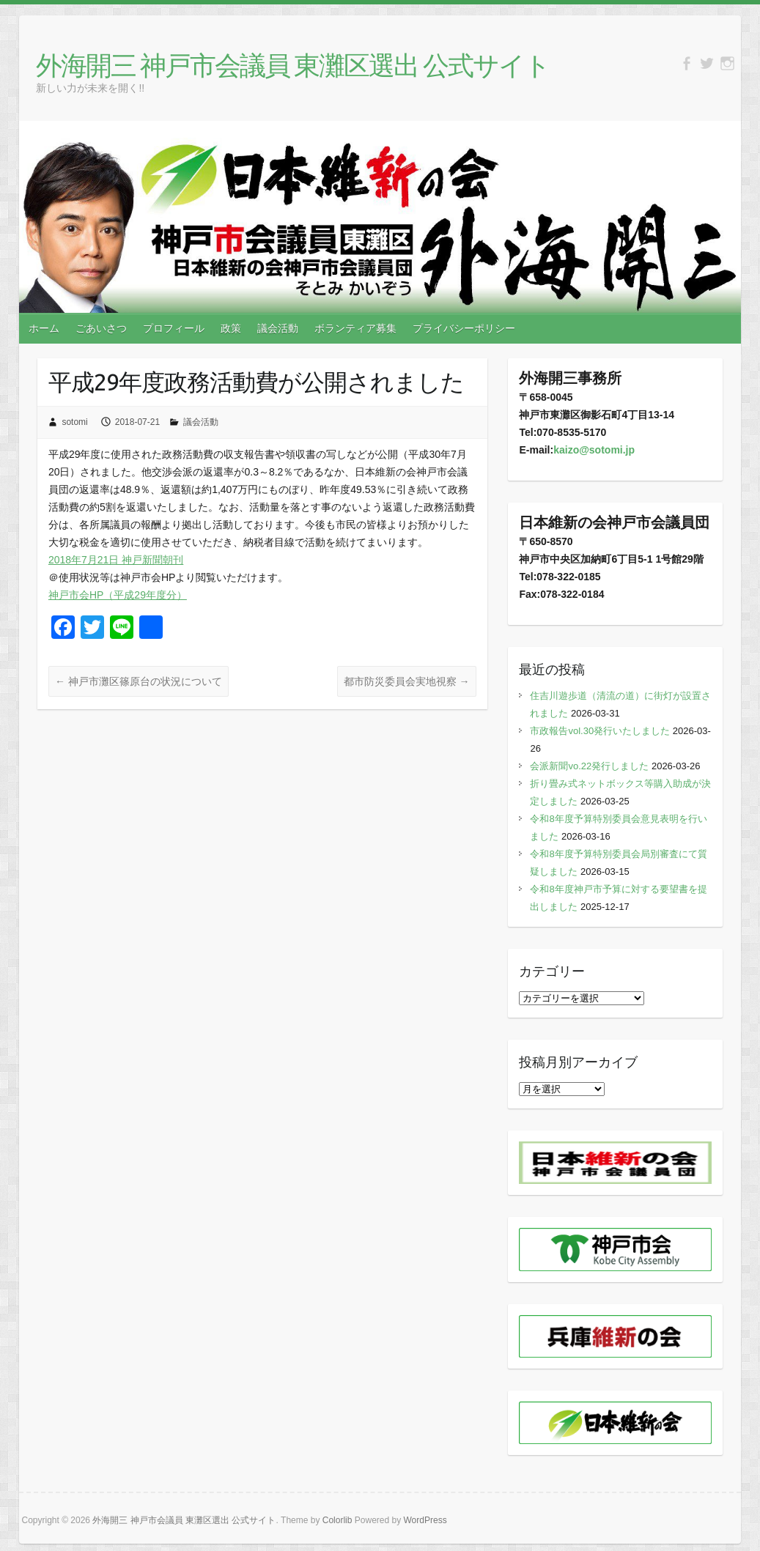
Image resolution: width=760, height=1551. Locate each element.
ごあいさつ (101, 328)
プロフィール (173, 328)
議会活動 (277, 328)
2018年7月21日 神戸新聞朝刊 (115, 560)
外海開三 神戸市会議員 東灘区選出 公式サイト (293, 65)
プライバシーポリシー (464, 328)
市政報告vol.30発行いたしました (600, 730)
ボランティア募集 (355, 328)
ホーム (44, 328)
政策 (231, 328)
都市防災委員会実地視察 (407, 681)
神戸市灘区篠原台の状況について (138, 681)
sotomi (74, 422)
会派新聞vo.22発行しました (589, 765)
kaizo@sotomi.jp (594, 450)
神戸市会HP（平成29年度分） (117, 595)
